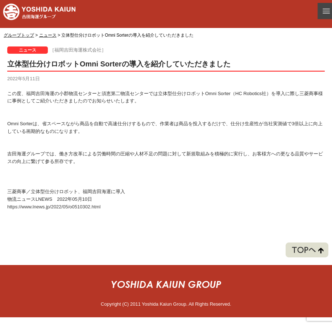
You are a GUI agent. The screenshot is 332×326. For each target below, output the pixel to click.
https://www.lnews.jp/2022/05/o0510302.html (53, 206)
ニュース (48, 35)
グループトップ (19, 35)
